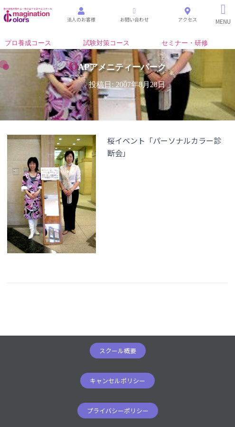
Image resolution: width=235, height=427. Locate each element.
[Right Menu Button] (223, 14)
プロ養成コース (28, 43)
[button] (118, 350)
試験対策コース (106, 43)
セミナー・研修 (184, 43)
